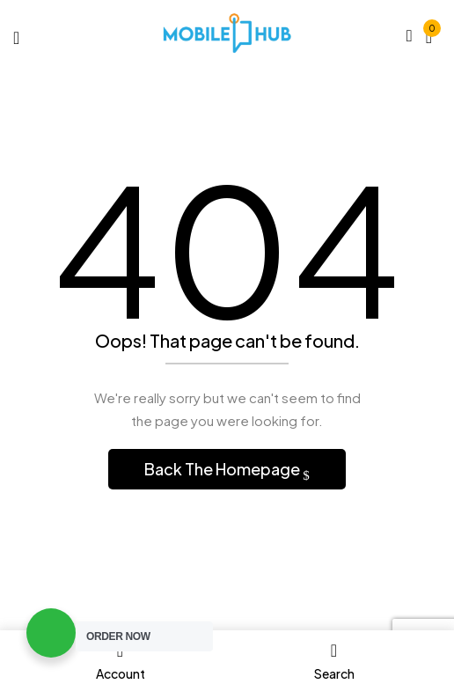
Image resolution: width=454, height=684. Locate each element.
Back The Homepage (223, 469)
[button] (429, 34)
